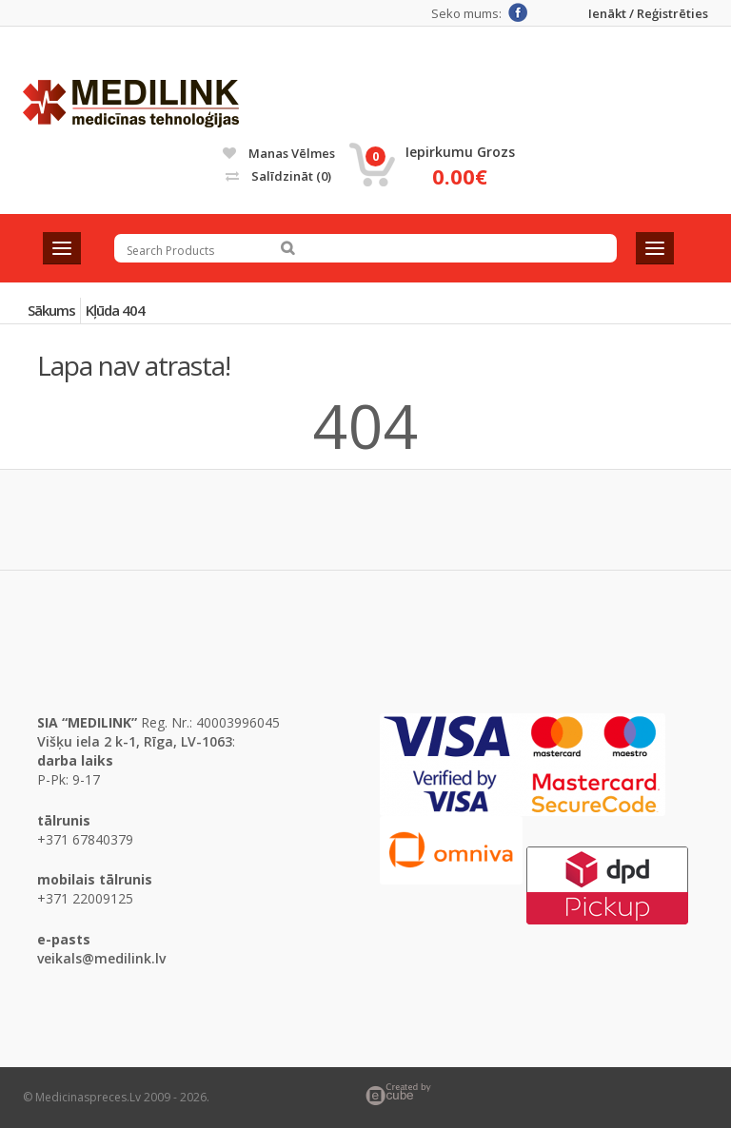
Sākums (51, 310)
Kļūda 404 (115, 310)
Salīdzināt (278, 176)
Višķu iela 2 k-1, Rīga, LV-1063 (134, 741)
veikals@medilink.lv (101, 958)
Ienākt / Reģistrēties (648, 14)
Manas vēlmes (279, 153)
